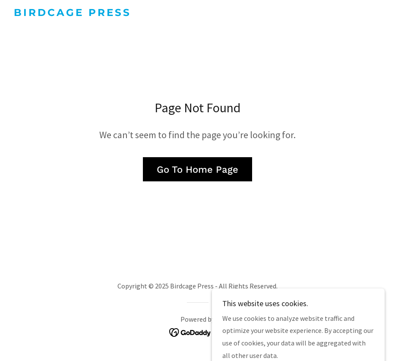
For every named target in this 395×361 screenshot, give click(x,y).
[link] (70, 13)
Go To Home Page (197, 169)
